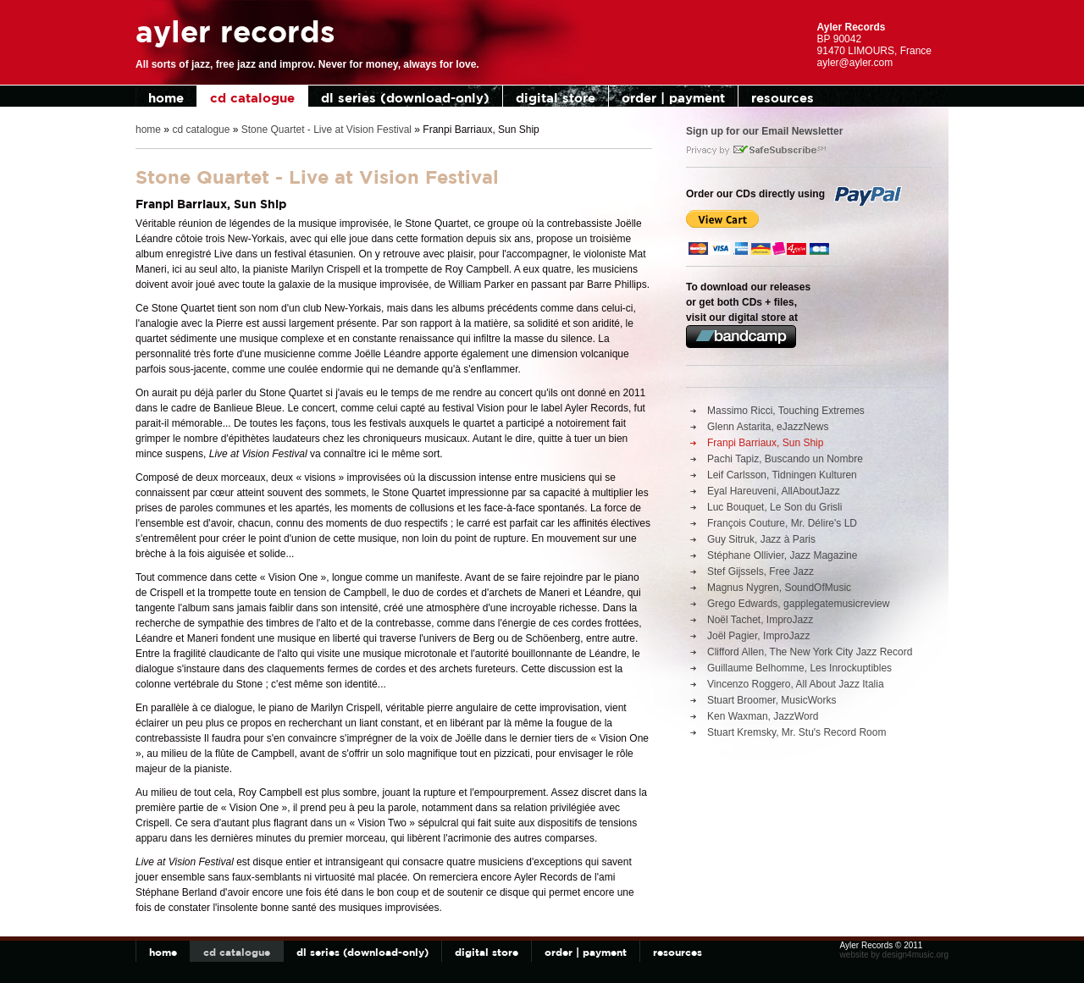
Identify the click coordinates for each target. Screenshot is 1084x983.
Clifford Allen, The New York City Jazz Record (809, 652)
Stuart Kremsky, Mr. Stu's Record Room (796, 732)
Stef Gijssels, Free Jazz (760, 571)
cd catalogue (252, 98)
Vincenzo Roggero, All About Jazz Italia (795, 684)
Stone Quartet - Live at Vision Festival (326, 129)
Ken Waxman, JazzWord (762, 716)
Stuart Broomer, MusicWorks (771, 700)
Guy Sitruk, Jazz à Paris (761, 539)
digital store (555, 98)
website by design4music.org (894, 954)
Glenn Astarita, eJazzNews (767, 427)
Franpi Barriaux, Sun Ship (765, 443)
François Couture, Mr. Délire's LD (782, 523)
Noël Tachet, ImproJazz (760, 620)
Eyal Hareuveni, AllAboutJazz (773, 491)
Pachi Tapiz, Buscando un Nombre (785, 459)
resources (782, 98)
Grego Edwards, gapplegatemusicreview (798, 604)
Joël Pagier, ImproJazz (758, 636)
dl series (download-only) (405, 98)
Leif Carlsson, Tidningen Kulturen (782, 475)
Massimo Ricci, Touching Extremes (786, 411)
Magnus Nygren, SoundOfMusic (779, 588)
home (166, 98)
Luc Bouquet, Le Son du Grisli (774, 507)
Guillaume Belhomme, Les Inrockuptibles (799, 668)
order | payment (673, 98)
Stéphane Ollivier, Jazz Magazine (782, 555)
